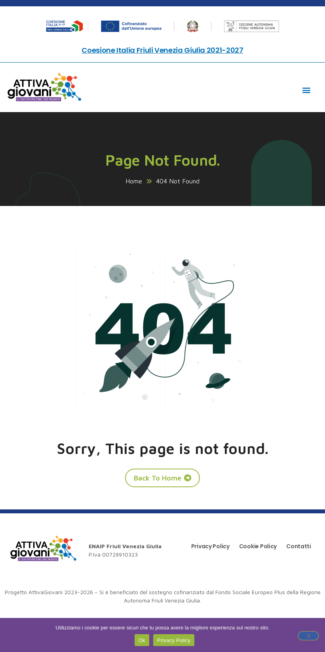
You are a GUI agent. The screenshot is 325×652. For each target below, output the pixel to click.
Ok (142, 640)
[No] (308, 636)
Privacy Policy (210, 546)
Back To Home (157, 478)
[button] (306, 89)
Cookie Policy (258, 546)
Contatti (298, 546)
